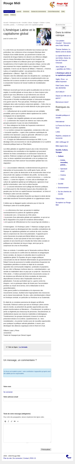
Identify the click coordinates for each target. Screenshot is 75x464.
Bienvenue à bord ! (62, 102)
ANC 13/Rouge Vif (62, 142)
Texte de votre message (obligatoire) (16, 414)
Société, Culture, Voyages (30, 22)
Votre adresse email (10, 397)
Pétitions (13, 15)
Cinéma (63, 175)
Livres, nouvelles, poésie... (64, 162)
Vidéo (62, 179)
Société (60, 184)
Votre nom (7, 386)
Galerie (6, 15)
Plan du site (7, 458)
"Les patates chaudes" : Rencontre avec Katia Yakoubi (63, 43)
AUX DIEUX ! (60, 92)
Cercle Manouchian (53, 11)
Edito (63, 11)
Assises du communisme (38, 11)
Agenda (19, 11)
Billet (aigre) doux (62, 146)
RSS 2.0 (33, 458)
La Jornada (23, 347)
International (60, 121)
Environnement (63, 187)
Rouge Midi (11, 3)
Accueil (5, 22)
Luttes (58, 132)
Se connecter (8, 392)
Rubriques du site (9, 11)
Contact (26, 458)
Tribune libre (60, 198)
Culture (42, 22)
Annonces (26, 11)
